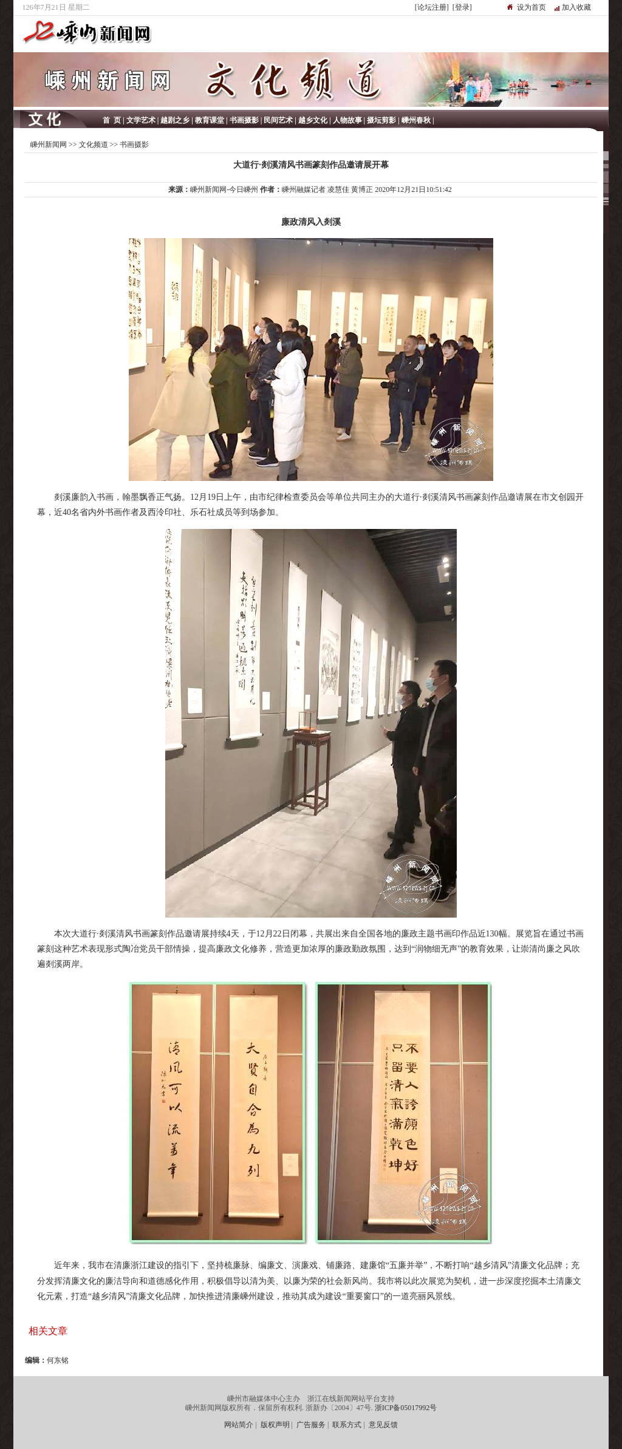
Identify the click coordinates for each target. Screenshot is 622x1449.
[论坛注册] (432, 7)
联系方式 (346, 1424)
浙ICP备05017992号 (406, 1407)
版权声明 (275, 1424)
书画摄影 (134, 144)
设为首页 (531, 7)
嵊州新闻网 (48, 144)
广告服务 (311, 1424)
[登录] (462, 7)
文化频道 (93, 144)
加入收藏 (576, 7)
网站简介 (238, 1424)
